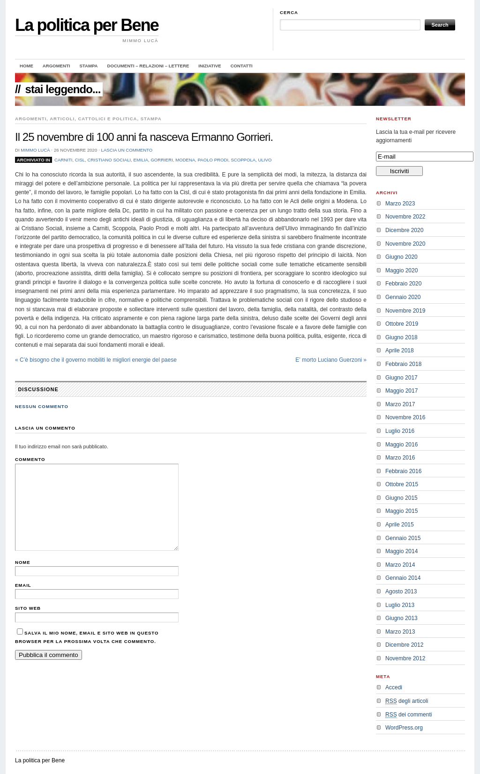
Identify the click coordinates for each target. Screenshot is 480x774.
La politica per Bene (86, 25)
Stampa (88, 65)
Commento (30, 459)
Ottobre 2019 (401, 324)
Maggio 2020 (401, 270)
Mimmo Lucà (35, 150)
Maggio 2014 (401, 551)
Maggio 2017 (401, 390)
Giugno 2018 (401, 337)
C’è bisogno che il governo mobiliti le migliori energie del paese (96, 360)
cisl (80, 159)
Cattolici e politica (107, 118)
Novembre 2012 (405, 658)
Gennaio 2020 (402, 297)
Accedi (393, 687)
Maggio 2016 (401, 444)
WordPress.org (404, 727)
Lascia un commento (127, 150)
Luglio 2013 (399, 605)
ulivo (265, 159)
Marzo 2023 (400, 203)
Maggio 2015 (401, 511)
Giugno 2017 (401, 377)
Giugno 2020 (401, 257)
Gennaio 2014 (402, 578)
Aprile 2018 (399, 350)
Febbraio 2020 (403, 283)
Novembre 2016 (405, 417)
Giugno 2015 (401, 498)
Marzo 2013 (400, 631)
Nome (22, 562)
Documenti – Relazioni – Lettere (148, 65)
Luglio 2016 (399, 431)
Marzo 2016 (400, 457)
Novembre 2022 (405, 216)
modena (185, 159)
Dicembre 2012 (404, 645)
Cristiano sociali (109, 159)
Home (26, 65)
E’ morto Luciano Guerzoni (331, 360)
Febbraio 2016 (403, 471)
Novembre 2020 (405, 244)
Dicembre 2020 (404, 230)
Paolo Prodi (213, 159)
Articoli (62, 118)
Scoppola (243, 159)
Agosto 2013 (401, 591)
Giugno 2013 (401, 618)
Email (23, 585)
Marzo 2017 (400, 404)
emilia (141, 159)
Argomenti (56, 65)
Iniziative (209, 65)
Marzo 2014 (400, 565)
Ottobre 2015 (401, 484)
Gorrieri (161, 159)
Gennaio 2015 (402, 538)
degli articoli (406, 701)
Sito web (28, 608)
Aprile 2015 (399, 524)
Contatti (242, 65)
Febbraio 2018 (403, 364)
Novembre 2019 (405, 310)
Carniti (63, 159)
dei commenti (408, 714)
